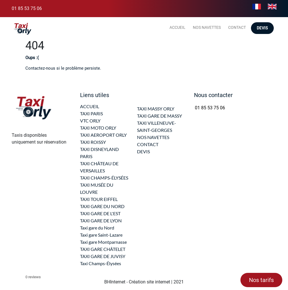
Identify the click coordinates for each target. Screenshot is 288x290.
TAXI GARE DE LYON (101, 220)
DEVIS (143, 151)
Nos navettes (207, 27)
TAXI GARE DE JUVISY (102, 256)
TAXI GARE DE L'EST (100, 213)
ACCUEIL (89, 106)
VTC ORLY (90, 120)
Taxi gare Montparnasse (103, 242)
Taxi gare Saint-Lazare (101, 234)
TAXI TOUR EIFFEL (99, 199)
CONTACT (147, 144)
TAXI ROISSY (93, 142)
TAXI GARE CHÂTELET (102, 249)
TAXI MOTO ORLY (98, 127)
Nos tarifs (261, 280)
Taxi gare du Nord (97, 227)
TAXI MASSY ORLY (155, 108)
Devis (262, 28)
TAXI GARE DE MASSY (159, 115)
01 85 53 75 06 (27, 8)
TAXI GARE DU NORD (102, 206)
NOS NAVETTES (153, 137)
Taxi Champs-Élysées (100, 263)
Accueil (177, 27)
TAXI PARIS (91, 113)
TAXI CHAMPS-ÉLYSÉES (104, 177)
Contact (237, 27)
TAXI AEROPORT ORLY (103, 135)
